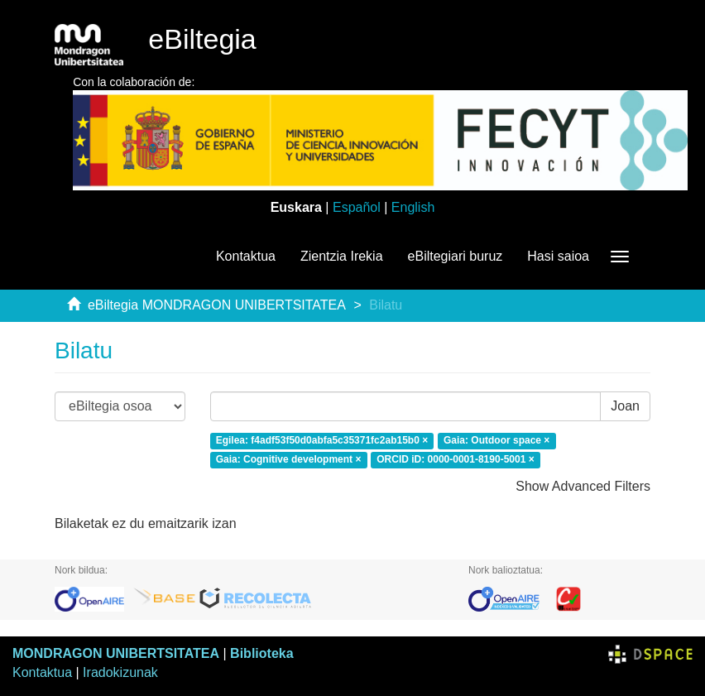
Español (357, 207)
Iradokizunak (120, 672)
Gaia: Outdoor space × (496, 440)
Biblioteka (261, 653)
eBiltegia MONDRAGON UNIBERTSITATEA (217, 305)
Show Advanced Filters (583, 486)
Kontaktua (246, 256)
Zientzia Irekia (341, 256)
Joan (625, 406)
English (412, 207)
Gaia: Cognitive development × (289, 459)
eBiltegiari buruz (455, 256)
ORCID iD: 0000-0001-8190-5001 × (455, 459)
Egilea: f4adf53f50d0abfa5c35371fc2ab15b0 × (322, 440)
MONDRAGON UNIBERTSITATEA (115, 653)
